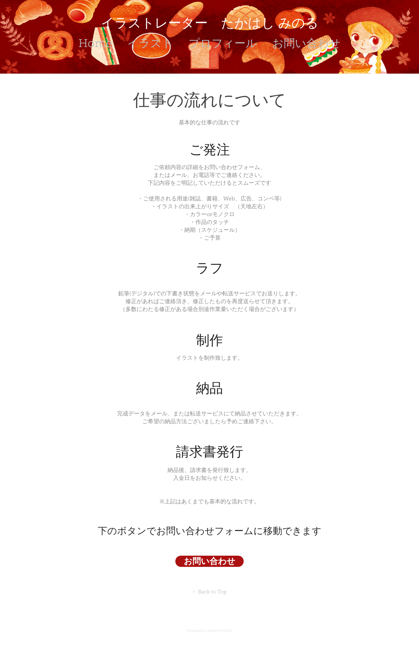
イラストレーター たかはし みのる (209, 23)
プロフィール (222, 43)
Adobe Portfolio (219, 631)
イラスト (150, 43)
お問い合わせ (306, 43)
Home (95, 43)
